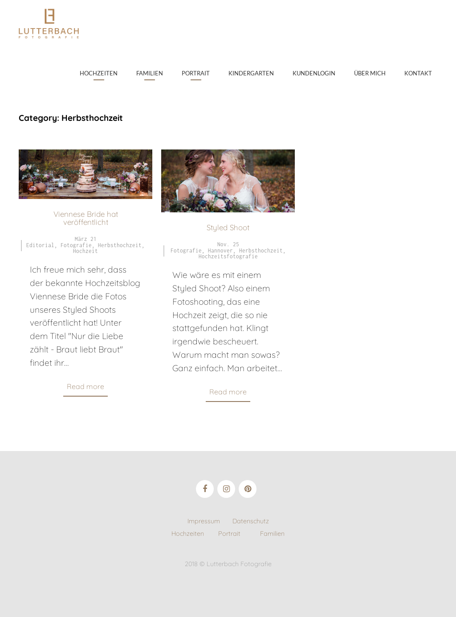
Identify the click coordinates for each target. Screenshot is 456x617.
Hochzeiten (99, 73)
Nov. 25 (228, 244)
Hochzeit (85, 251)
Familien (149, 73)
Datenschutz (250, 521)
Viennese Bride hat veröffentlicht (85, 218)
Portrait (196, 73)
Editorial (40, 245)
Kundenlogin (314, 73)
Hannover (220, 250)
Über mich (370, 73)
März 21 (86, 239)
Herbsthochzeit (120, 245)
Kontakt (418, 73)
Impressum (209, 521)
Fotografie (76, 245)
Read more (85, 386)
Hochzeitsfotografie (228, 256)
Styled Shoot (228, 227)
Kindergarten (251, 73)
